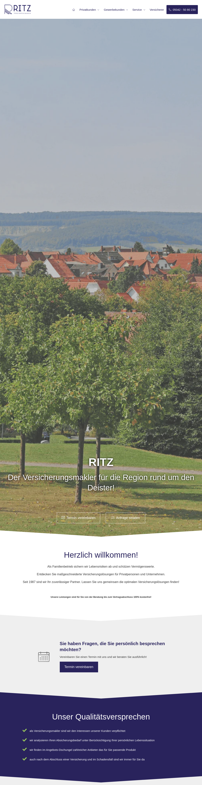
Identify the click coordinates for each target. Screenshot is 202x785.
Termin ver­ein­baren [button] (78, 518)
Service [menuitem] (137, 9)
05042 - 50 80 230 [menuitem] (182, 9)
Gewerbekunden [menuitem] (114, 9)
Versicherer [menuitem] (157, 9)
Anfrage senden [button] (125, 518)
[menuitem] (73, 9)
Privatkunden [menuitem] (87, 9)
